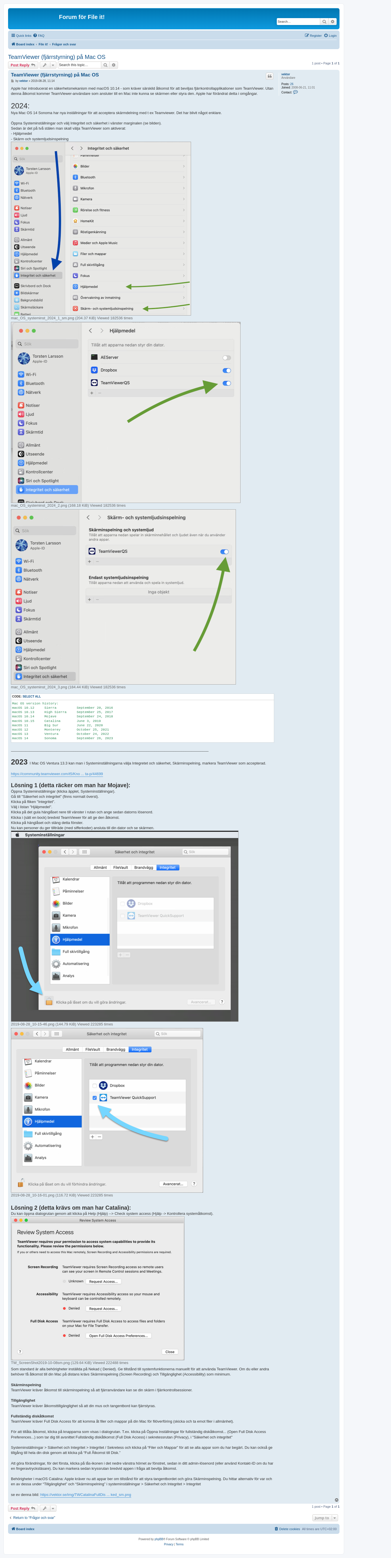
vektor (285, 74)
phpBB (159, 1539)
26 (291, 84)
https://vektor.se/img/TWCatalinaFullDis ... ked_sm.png (85, 1494)
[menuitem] (38, 35)
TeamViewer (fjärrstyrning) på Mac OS (57, 57)
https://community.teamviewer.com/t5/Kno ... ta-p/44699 (57, 774)
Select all (31, 696)
